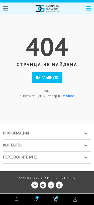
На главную (47, 77)
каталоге (67, 96)
